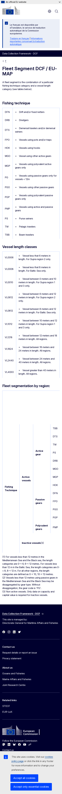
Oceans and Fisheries (13, 673)
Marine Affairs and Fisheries (16, 679)
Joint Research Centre (13, 685)
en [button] (49, 11)
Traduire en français (19, 38)
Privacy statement (11, 658)
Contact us (8, 750)
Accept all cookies (24, 778)
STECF (6, 706)
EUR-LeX (7, 711)
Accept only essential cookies (31, 786)
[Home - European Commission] (11, 10)
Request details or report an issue (19, 652)
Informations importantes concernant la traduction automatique (27, 41)
